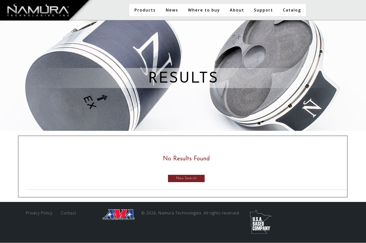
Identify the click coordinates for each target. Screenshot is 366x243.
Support (263, 10)
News (172, 10)
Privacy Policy (39, 213)
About (237, 10)
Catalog (292, 10)
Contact (68, 213)
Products (145, 10)
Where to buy (204, 10)
